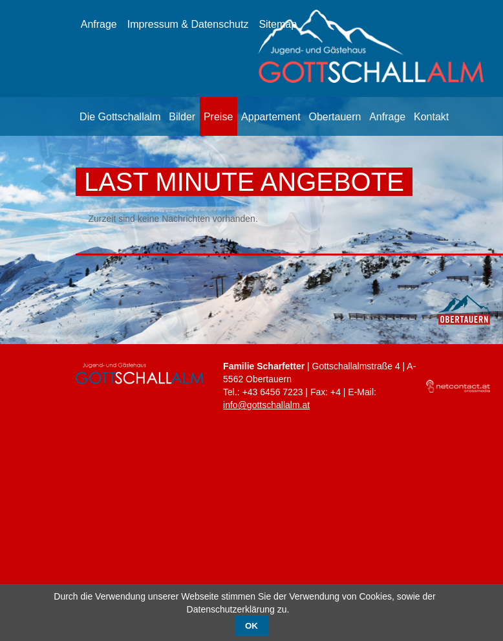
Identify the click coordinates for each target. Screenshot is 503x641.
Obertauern (334, 116)
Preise (218, 116)
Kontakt (431, 116)
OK (251, 626)
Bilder (182, 116)
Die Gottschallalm (120, 116)
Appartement (271, 116)
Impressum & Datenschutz (188, 24)
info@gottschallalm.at (266, 405)
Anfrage (99, 24)
